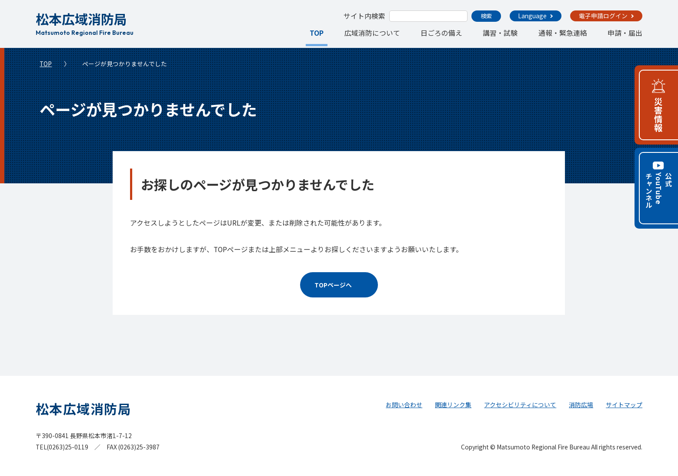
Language (532, 15)
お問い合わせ (404, 404)
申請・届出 (625, 33)
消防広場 (581, 404)
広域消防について (372, 33)
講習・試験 (500, 33)
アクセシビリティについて (520, 404)
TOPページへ (333, 284)
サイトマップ (624, 404)
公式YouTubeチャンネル (658, 190)
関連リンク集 (453, 404)
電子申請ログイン (603, 15)
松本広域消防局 (85, 22)
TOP (317, 33)
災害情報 (658, 114)
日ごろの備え (441, 33)
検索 (486, 16)
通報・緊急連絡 (562, 33)
